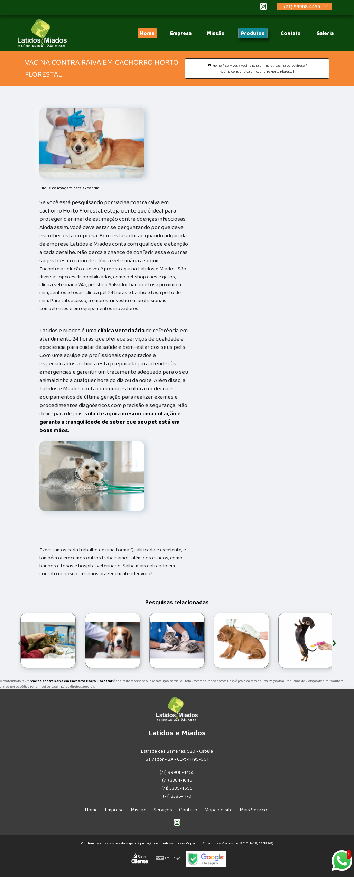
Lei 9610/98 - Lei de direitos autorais (68, 686)
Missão (216, 33)
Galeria (325, 33)
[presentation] (20, 642)
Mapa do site (218, 810)
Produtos (252, 33)
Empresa (181, 33)
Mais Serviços (255, 810)
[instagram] (263, 7)
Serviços (162, 810)
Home (147, 33)
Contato (291, 33)
